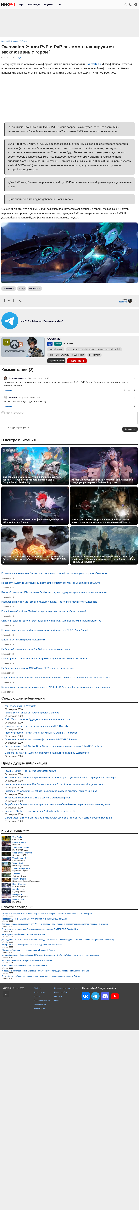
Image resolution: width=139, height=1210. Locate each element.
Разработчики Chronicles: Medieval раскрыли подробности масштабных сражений (43, 611)
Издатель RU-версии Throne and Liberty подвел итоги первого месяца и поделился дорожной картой (47, 913)
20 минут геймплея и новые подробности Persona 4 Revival (28, 950)
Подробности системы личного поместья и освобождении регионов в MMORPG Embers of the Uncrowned (55, 677)
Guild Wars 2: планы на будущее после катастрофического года (37, 719)
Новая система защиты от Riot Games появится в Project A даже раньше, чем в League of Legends (55, 784)
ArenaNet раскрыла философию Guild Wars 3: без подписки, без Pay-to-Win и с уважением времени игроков (50, 955)
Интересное (34, 288)
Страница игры (56, 361)
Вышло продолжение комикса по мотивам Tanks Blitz (25, 966)
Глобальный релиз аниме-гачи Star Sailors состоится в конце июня (35, 649)
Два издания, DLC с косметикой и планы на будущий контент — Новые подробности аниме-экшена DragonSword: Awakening (32, 479)
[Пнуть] (13, 301)
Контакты (58, 996)
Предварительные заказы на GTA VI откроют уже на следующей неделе (34, 919)
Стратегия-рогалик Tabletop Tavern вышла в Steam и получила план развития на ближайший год (51, 621)
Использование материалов (65, 988)
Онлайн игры (39, 992)
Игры (21, 4)
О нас (56, 1000)
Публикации (34, 4)
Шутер (22, 288)
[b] (6, 428)
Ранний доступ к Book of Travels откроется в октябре (32, 713)
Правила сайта (60, 992)
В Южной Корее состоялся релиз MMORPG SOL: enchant (27, 960)
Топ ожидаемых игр (42, 1000)
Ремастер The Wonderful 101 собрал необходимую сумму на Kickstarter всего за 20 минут (51, 791)
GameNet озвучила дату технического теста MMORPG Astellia (37, 726)
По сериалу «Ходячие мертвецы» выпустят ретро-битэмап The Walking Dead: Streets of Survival (50, 583)
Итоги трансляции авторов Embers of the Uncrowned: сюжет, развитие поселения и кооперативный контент (101, 520)
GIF (28, 428)
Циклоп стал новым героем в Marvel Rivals (23, 640)
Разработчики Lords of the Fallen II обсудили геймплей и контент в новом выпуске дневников (49, 602)
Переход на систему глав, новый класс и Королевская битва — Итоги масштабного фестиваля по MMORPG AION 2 (35, 559)
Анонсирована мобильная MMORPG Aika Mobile (23, 934)
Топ (59, 4)
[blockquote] (17, 428)
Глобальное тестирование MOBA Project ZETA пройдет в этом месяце (37, 668)
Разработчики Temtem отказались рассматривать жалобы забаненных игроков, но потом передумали (57, 804)
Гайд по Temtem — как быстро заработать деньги (30, 771)
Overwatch (54, 338)
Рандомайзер (39, 1008)
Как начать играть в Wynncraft (20, 706)
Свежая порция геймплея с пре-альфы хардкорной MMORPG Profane (41, 739)
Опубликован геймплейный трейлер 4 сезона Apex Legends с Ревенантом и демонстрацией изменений (58, 818)
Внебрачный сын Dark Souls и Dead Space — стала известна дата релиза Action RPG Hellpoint (53, 746)
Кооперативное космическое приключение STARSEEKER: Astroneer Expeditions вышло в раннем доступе (55, 687)
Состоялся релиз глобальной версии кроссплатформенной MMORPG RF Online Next (40, 929)
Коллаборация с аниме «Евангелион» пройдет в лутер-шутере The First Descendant (44, 658)
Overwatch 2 (93, 64)
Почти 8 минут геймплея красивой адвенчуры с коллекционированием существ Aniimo (41, 976)
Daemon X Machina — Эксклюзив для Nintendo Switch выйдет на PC (40, 811)
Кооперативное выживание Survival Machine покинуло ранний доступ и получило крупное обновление (54, 573)
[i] (8, 428)
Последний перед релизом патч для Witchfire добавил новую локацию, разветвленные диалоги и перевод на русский (55, 924)
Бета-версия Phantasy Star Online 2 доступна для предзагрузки (37, 797)
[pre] (24, 428)
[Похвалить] (4, 301)
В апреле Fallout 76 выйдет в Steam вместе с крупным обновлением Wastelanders (47, 753)
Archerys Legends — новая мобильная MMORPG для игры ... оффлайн (41, 733)
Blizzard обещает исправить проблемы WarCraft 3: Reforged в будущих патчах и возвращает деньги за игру (60, 777)
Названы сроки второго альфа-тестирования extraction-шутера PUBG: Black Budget (44, 630)
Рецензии (48, 4)
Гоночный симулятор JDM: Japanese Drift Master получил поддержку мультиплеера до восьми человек (54, 592)
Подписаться (77, 361)
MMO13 (37, 988)
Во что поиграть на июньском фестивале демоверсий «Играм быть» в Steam (33, 520)
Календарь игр (40, 1004)
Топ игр (37, 996)
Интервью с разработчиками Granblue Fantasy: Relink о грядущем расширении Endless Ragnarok (102, 481)
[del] (11, 428)
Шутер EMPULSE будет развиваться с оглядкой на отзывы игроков (32, 945)
